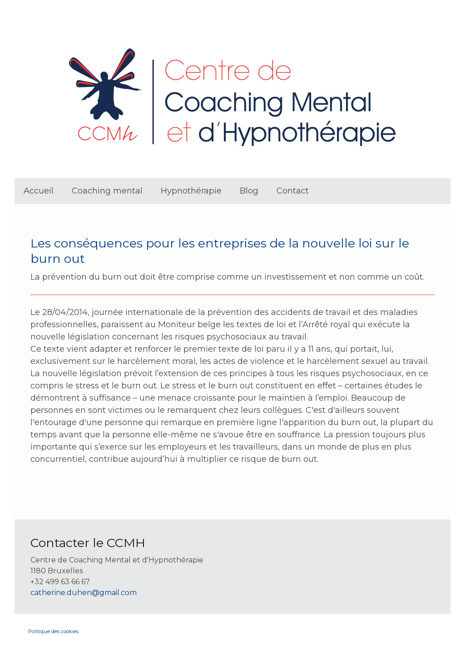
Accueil (39, 191)
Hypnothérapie (191, 191)
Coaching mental (107, 191)
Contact (293, 191)
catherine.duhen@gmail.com (83, 592)
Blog (249, 191)
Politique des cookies (53, 631)
